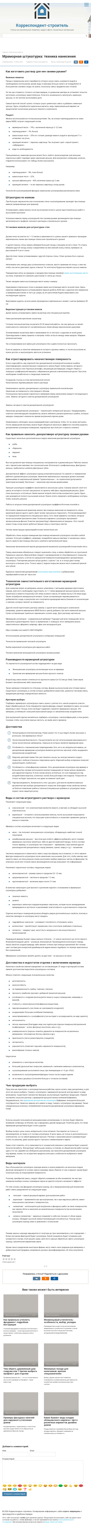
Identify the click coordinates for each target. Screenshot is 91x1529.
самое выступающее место (76, 273)
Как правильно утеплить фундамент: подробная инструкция (16, 1322)
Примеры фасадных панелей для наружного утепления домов (18, 1420)
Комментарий (8, 1459)
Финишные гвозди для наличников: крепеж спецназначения (56, 1371)
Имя (4, 1451)
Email (32, 1451)
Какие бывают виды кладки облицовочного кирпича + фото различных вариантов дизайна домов (61, 1421)
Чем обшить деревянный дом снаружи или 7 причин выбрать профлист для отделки (20, 1371)
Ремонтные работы (40, 62)
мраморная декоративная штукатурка (39, 1100)
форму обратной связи (53, 1522)
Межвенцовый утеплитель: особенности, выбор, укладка (60, 1321)
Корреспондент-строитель (42, 25)
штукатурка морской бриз (49, 572)
